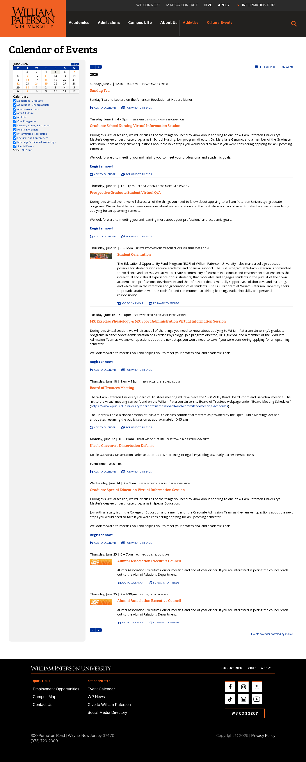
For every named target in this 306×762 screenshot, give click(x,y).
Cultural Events (220, 23)
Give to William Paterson (109, 704)
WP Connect (244, 713)
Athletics (191, 23)
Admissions (109, 22)
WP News (96, 697)
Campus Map (44, 697)
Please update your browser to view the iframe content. (46, 77)
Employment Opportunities (56, 689)
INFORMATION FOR (256, 5)
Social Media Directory (107, 712)
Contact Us (42, 704)
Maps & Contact (182, 5)
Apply (224, 5)
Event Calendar (101, 689)
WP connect (148, 5)
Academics (79, 22)
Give (208, 5)
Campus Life (140, 22)
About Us (169, 22)
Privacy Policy (263, 735)
